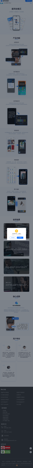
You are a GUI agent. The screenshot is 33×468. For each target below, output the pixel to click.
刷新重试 (20, 237)
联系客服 (12, 237)
